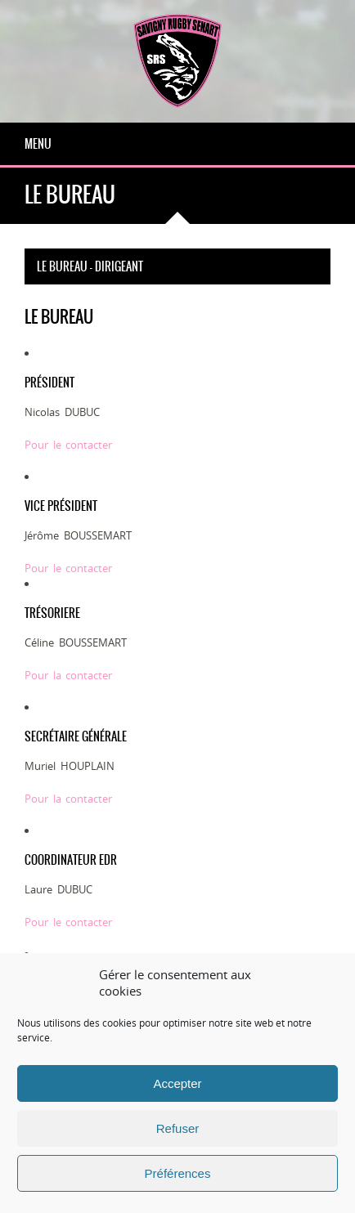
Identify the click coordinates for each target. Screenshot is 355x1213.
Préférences (178, 1173)
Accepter (177, 1083)
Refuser (178, 1128)
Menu (38, 144)
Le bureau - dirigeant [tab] (90, 266)
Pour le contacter (68, 444)
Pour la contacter (68, 675)
